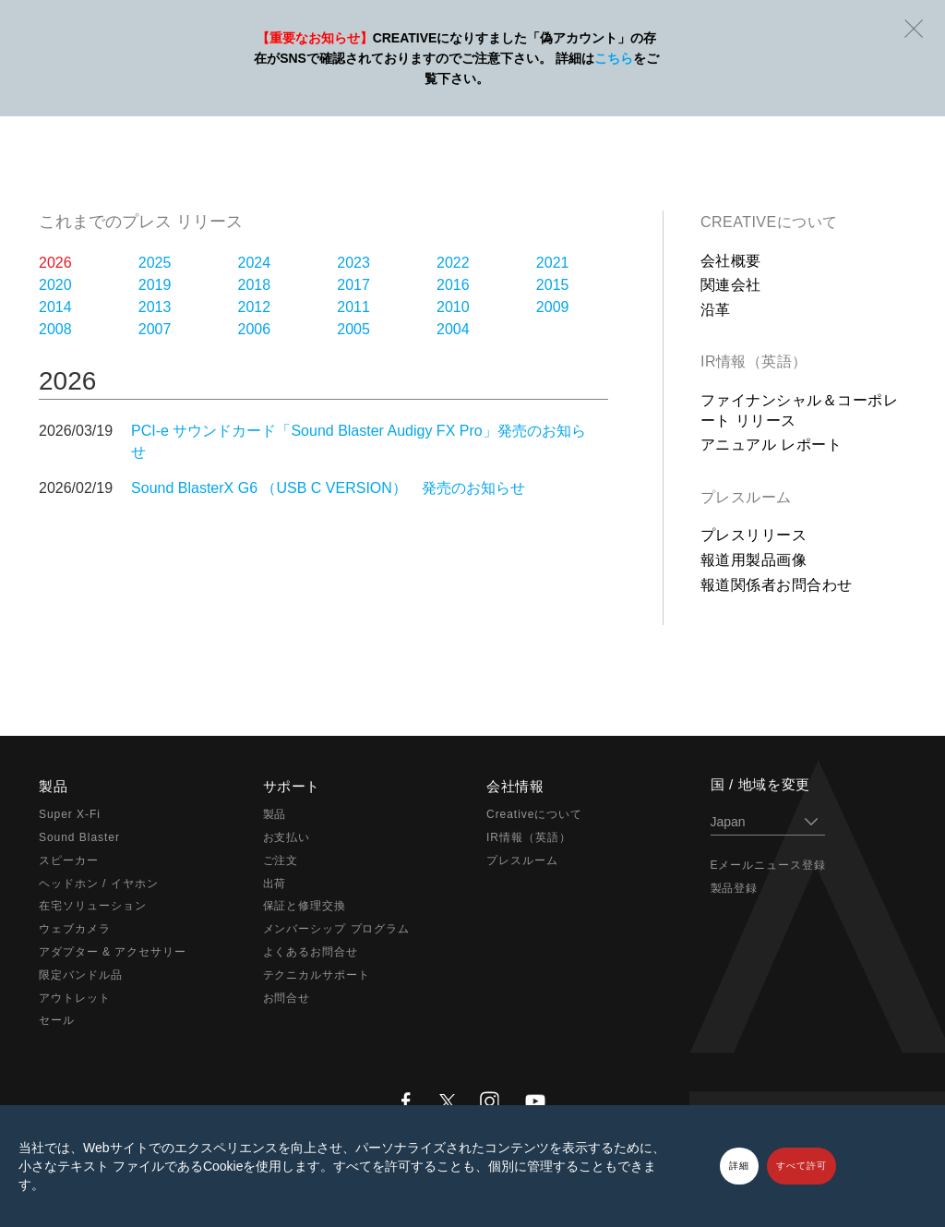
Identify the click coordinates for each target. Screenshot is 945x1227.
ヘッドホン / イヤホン (99, 883)
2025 (155, 263)
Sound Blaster (79, 837)
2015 (552, 285)
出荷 (275, 883)
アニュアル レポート (771, 444)
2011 (353, 307)
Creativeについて (769, 222)
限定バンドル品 (81, 974)
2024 (254, 263)
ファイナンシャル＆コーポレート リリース (799, 410)
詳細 (739, 1166)
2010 (453, 307)
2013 (155, 307)
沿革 (715, 310)
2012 (254, 307)
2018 (254, 285)
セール (57, 1020)
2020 (55, 285)
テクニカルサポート (317, 974)
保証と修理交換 (305, 905)
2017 (353, 285)
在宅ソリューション (93, 905)
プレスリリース (753, 535)
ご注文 (281, 860)
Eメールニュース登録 (769, 865)
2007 (155, 329)
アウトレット (75, 998)
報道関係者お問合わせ (776, 585)
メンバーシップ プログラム (337, 928)
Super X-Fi (70, 814)
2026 (55, 263)
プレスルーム (746, 497)
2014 (55, 307)
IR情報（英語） (753, 361)
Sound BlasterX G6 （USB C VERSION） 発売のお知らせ (328, 488)
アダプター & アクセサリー (112, 951)
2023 (353, 263)
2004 (453, 329)
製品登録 (735, 888)
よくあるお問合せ (311, 951)
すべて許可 (801, 1166)
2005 (353, 329)
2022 (453, 263)
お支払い (287, 837)
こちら (613, 58)
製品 (275, 814)
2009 (552, 307)
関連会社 (730, 285)
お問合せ (287, 998)
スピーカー (69, 860)
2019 (155, 285)
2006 (254, 329)
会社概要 (730, 261)
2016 (453, 285)
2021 (552, 263)
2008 (55, 329)
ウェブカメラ (75, 928)
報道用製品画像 (753, 560)
